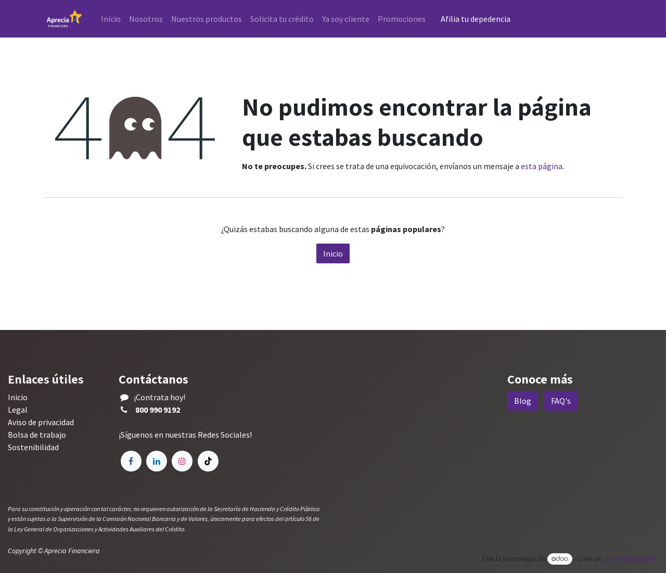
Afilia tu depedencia (476, 19)
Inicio (333, 253)
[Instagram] (182, 461)
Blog (522, 401)
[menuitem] (111, 18)
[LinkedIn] (156, 461)
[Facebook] (131, 461)
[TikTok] (208, 461)
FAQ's (561, 401)
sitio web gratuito (630, 558)
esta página (541, 166)
